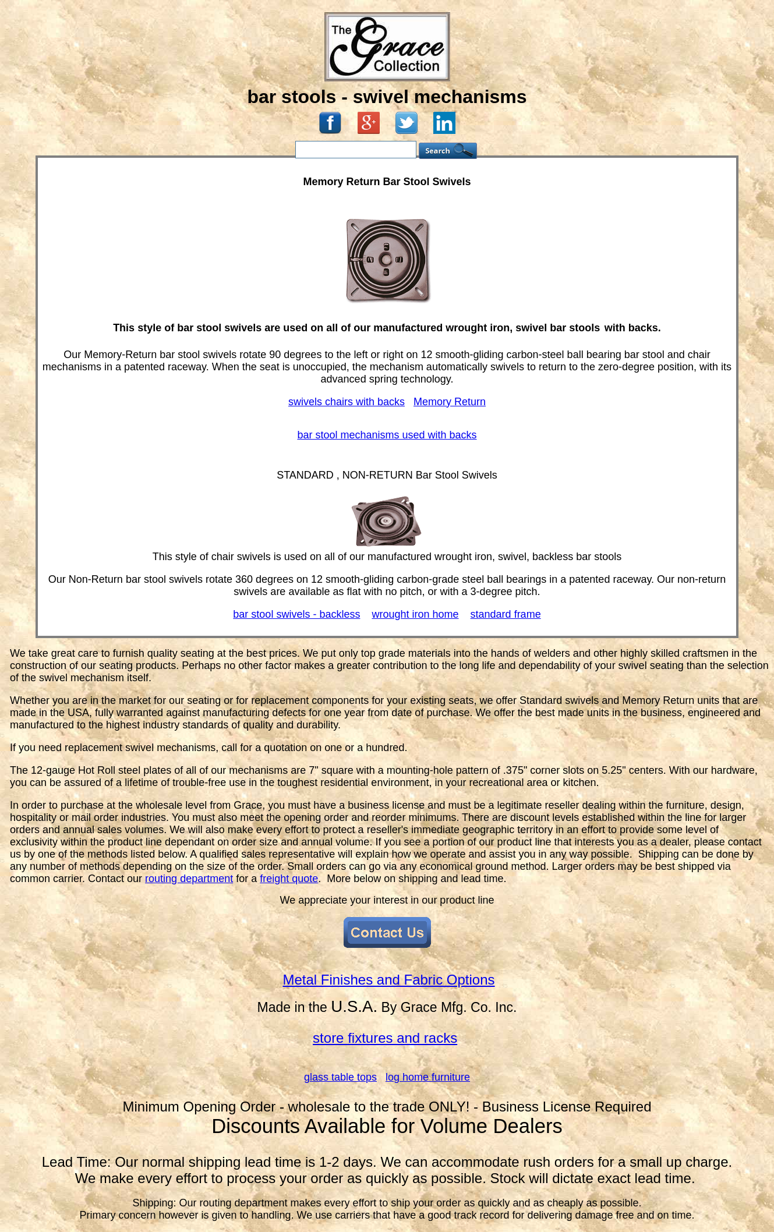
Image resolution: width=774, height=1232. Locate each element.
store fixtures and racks (385, 1038)
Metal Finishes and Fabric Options (388, 979)
